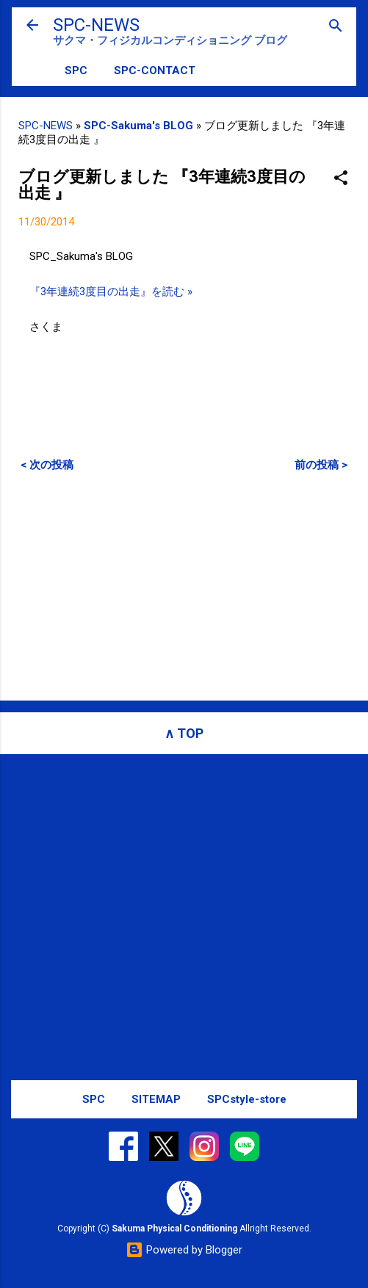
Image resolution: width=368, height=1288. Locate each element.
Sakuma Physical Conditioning (174, 1228)
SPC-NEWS (96, 25)
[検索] (335, 26)
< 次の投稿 (47, 464)
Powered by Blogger (184, 1249)
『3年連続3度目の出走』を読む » (110, 291)
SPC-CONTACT (154, 70)
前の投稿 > (321, 464)
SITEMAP (156, 1099)
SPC (76, 70)
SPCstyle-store (246, 1099)
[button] (341, 179)
